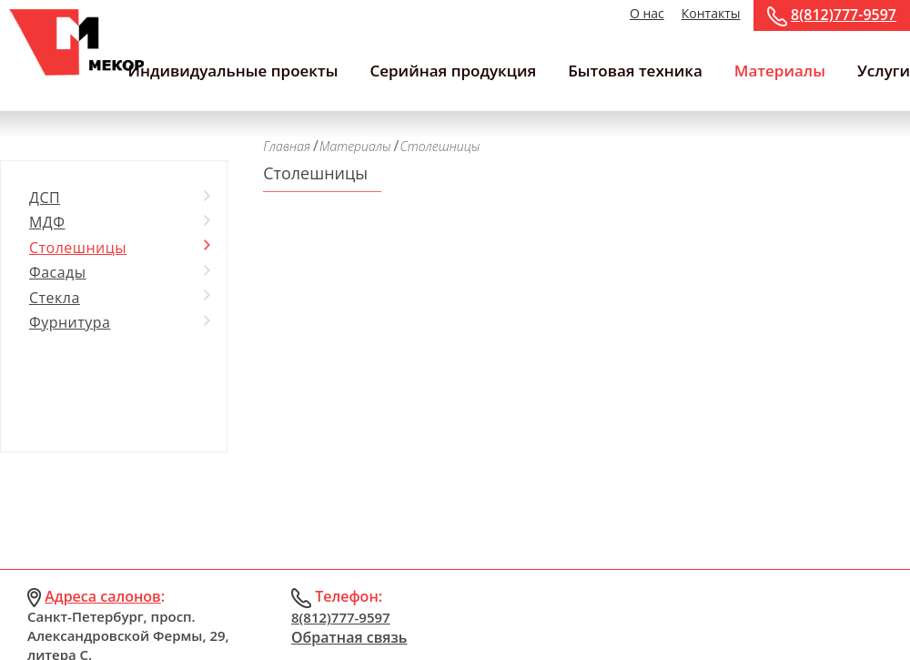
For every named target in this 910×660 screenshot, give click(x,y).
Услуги (883, 70)
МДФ (47, 222)
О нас (647, 13)
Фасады (57, 272)
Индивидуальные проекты (232, 70)
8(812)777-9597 (843, 15)
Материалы (779, 70)
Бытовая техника (635, 70)
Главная (286, 146)
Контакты (711, 13)
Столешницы (77, 248)
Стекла (54, 298)
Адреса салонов (103, 596)
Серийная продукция (452, 70)
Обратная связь (349, 637)
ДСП (44, 198)
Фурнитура (69, 322)
